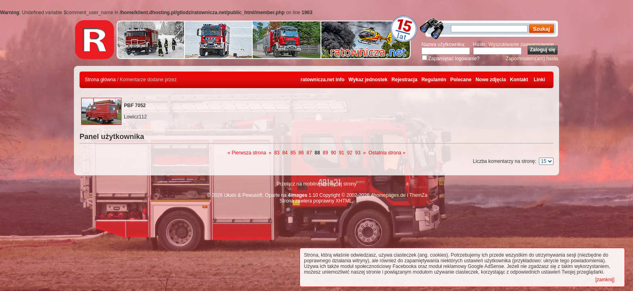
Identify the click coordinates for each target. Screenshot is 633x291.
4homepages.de (388, 195)
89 (325, 153)
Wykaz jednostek (367, 79)
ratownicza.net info (323, 79)
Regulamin (433, 79)
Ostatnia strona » (387, 153)
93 (357, 153)
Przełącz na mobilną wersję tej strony (316, 184)
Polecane (461, 79)
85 (293, 153)
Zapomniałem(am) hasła (532, 58)
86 (301, 153)
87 (309, 153)
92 (349, 153)
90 (333, 153)
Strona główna (100, 79)
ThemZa (418, 195)
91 (341, 153)
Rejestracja (404, 79)
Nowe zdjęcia (491, 79)
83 (276, 153)
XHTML (343, 201)
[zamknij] (604, 280)
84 (284, 153)
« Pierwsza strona (247, 153)
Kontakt (519, 79)
